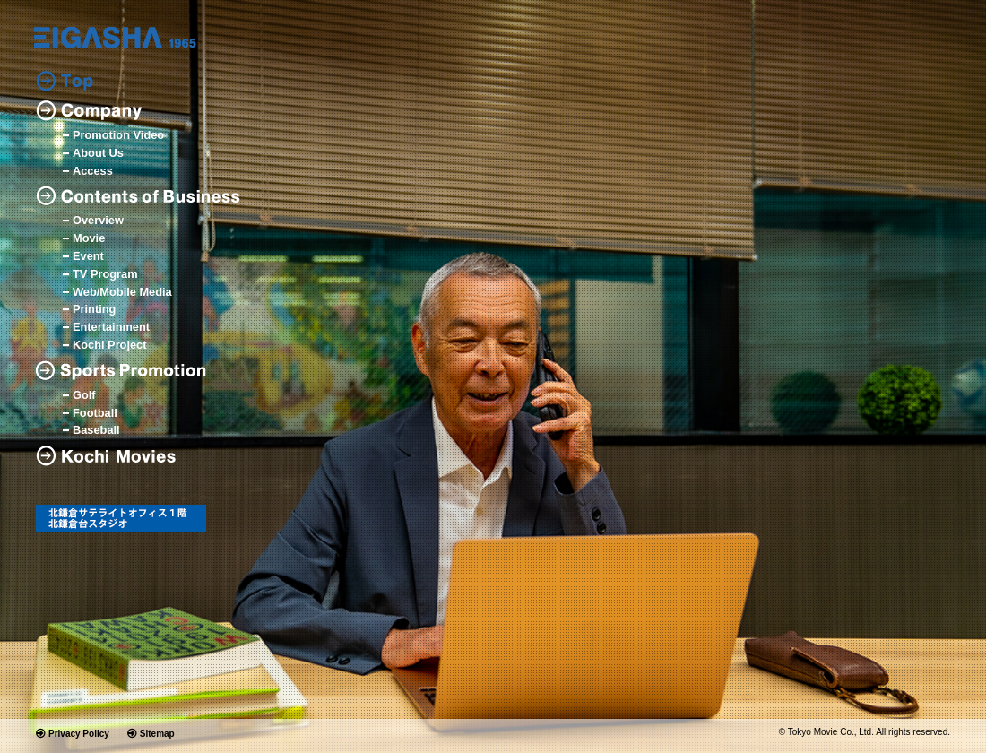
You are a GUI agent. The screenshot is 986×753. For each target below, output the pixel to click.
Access (93, 171)
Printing (94, 310)
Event (88, 257)
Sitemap (157, 734)
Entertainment (111, 327)
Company (89, 110)
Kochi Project (110, 345)
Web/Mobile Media (122, 293)
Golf (84, 396)
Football (95, 414)
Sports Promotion (125, 370)
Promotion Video (118, 136)
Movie (89, 239)
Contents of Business (139, 196)
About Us (98, 154)
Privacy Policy (78, 734)
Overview (98, 221)
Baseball (96, 431)
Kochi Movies (112, 456)
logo (115, 37)
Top (64, 81)
